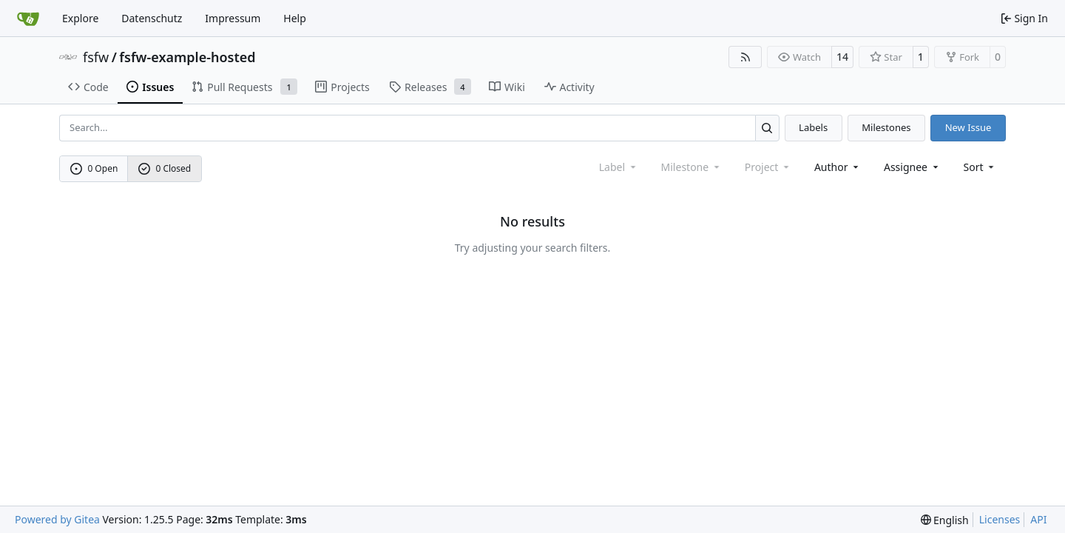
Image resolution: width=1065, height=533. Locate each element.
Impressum (232, 18)
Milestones (886, 127)
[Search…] (767, 128)
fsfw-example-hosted (187, 57)
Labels (813, 127)
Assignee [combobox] (912, 167)
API (1038, 519)
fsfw (96, 57)
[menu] (980, 167)
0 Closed (165, 168)
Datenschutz (151, 18)
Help (294, 18)
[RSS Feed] (745, 57)
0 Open (94, 168)
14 (842, 57)
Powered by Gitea (57, 519)
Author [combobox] (837, 167)
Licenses (1000, 519)
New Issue (968, 127)
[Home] (28, 18)
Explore (80, 18)
